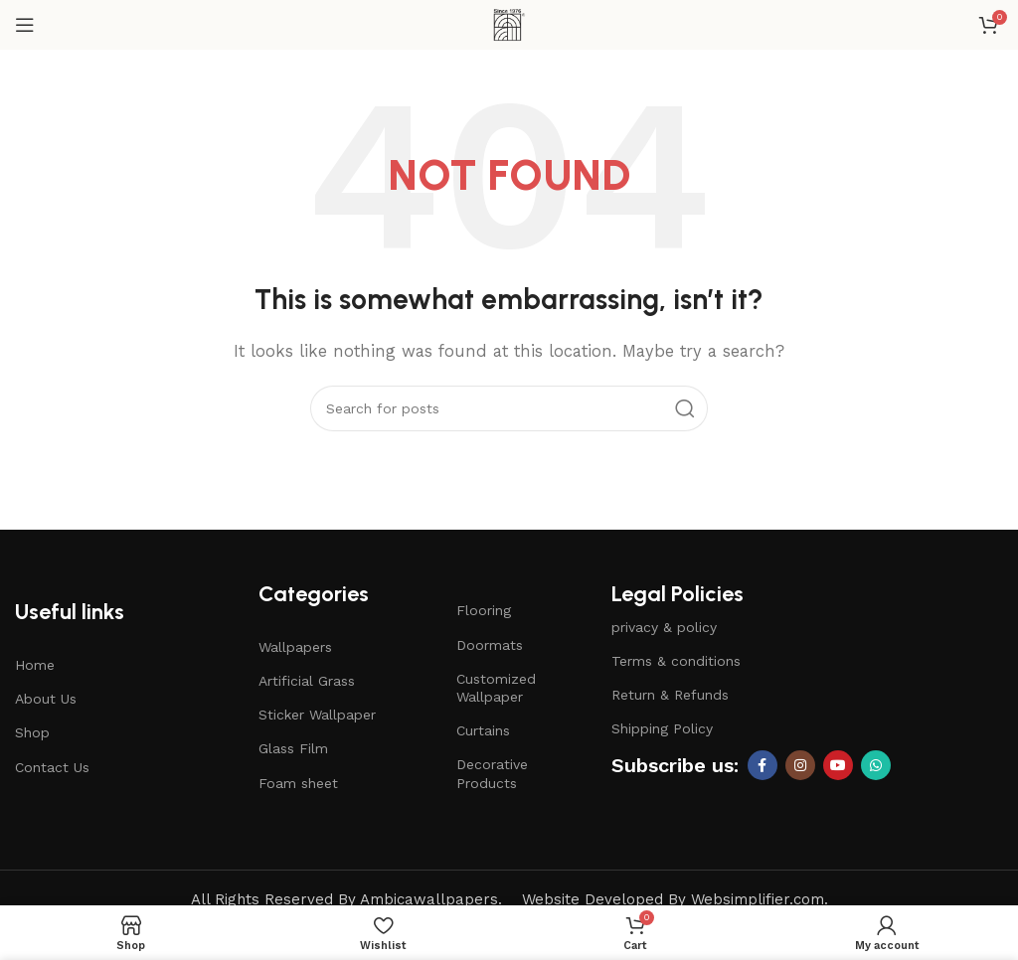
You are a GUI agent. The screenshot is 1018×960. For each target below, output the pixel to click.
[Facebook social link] (762, 765)
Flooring (483, 610)
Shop (32, 732)
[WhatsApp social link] (876, 765)
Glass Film (293, 748)
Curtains (483, 730)
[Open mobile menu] (25, 25)
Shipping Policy (662, 728)
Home (35, 665)
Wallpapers (295, 647)
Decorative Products (492, 773)
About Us (46, 699)
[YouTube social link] (838, 765)
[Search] (509, 408)
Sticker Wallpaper (317, 714)
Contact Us (52, 767)
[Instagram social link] (800, 765)
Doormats (489, 645)
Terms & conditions (676, 661)
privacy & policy (664, 627)
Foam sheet (298, 783)
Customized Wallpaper (496, 688)
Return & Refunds (670, 695)
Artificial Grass (306, 681)
